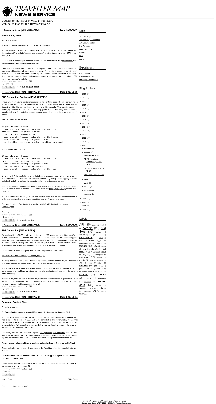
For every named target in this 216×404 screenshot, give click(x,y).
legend (100, 254)
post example (67, 61)
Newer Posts (7, 379)
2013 (84, 131)
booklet (103, 225)
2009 (84, 145)
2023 (84, 98)
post (31, 87)
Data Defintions (85, 49)
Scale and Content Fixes (14, 302)
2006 (84, 206)
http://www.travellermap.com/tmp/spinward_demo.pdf (23, 256)
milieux (99, 257)
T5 (95, 291)
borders (87, 228)
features (83, 246)
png (102, 266)
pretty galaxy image (57, 189)
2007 (84, 202)
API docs (9, 45)
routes (102, 274)
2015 (84, 123)
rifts (102, 271)
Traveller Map (85, 37)
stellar (94, 288)
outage (99, 263)
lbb (93, 255)
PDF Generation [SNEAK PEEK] (18, 230)
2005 (84, 209)
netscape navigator (96, 260)
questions (93, 271)
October (87, 149)
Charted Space (8, 207)
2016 (84, 120)
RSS (81, 56)
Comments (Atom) (20, 386)
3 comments (8, 84)
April (86, 183)
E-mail (82, 52)
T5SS (102, 291)
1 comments (8, 217)
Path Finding (84, 73)
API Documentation (87, 43)
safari (88, 278)
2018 (84, 112)
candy (24, 220)
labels (104, 252)
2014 (84, 127)
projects (82, 271)
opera (90, 263)
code (28, 292)
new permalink (46, 333)
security (98, 285)
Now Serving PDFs (11, 35)
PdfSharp (49, 102)
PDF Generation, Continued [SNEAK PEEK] (24, 97)
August (87, 152)
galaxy (103, 246)
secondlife (87, 282)
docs (81, 240)
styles (103, 288)
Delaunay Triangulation (88, 80)
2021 (84, 101)
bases (94, 225)
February (88, 190)
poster (36, 87)
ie (99, 249)
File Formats (84, 46)
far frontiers (97, 243)
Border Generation (86, 76)
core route (99, 235)
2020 (84, 105)
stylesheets (87, 291)
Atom (81, 59)
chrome (82, 235)
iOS (89, 252)
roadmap (83, 274)
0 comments (8, 371)
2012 (84, 134)
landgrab (85, 255)
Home (40, 379)
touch (81, 294)
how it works (88, 249)
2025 (84, 94)
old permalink (59, 333)
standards (83, 288)
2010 (84, 142)
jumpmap (96, 252)
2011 (84, 138)
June (86, 179)
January (87, 194)
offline (81, 263)
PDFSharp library (25, 235)
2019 (84, 109)
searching (102, 278)
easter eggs (95, 240)
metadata (84, 257)
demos (101, 238)
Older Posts (73, 379)
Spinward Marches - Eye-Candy (15, 204)
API (23, 87)
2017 (84, 116)
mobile (82, 260)
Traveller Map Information (89, 40)
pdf (27, 87)
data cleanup (85, 237)
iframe (81, 252)
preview (31, 220)
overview (83, 265)
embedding (83, 243)
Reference (20, 325)
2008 (84, 198)
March (87, 186)
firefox (95, 246)
